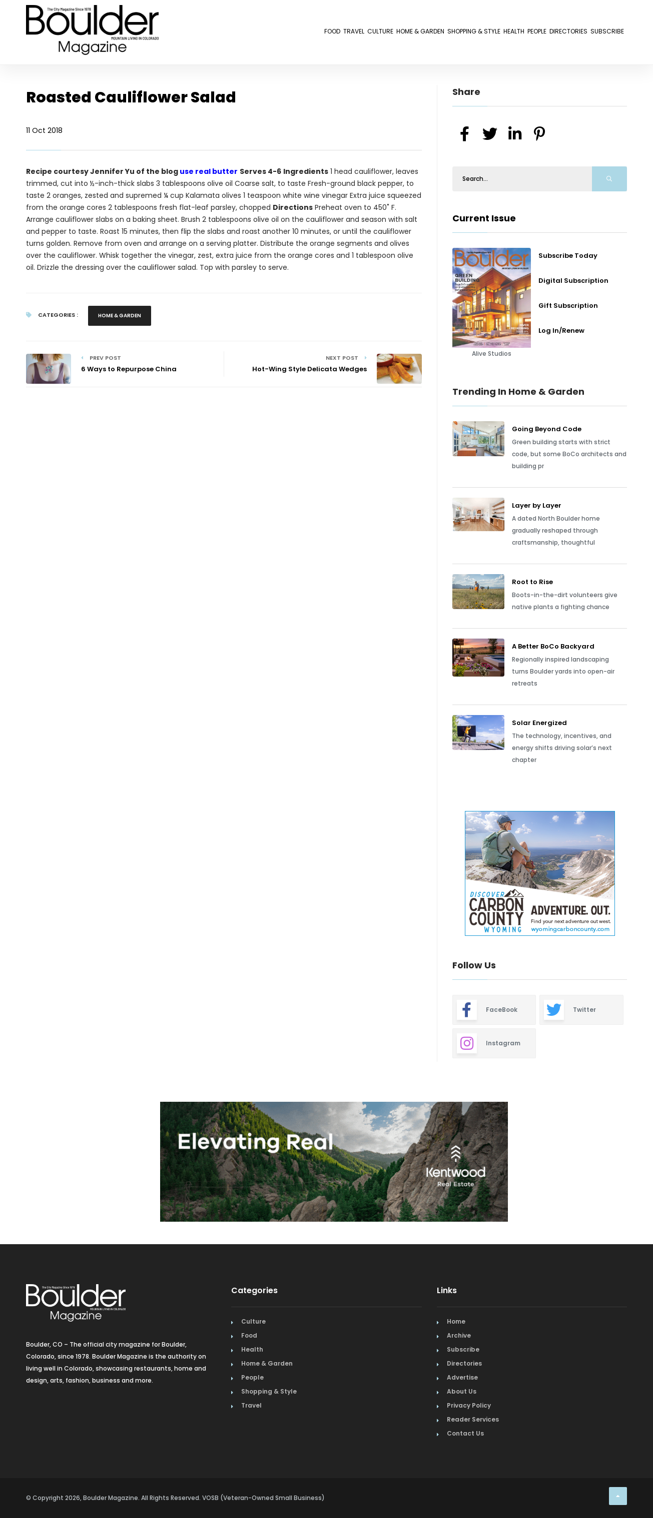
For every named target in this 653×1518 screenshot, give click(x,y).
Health (455, 33)
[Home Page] (92, 17)
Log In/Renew (561, 330)
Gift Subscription (568, 305)
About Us (461, 1391)
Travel (220, 33)
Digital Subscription (573, 280)
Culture (262, 33)
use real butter (209, 171)
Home (456, 1321)
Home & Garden (320, 33)
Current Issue (484, 218)
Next (634, 875)
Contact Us (465, 1433)
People (495, 33)
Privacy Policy (469, 1405)
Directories (544, 33)
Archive (459, 1335)
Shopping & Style (395, 33)
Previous (430, 875)
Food (183, 33)
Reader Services (473, 1419)
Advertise (462, 1377)
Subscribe (599, 33)
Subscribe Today (567, 255)
